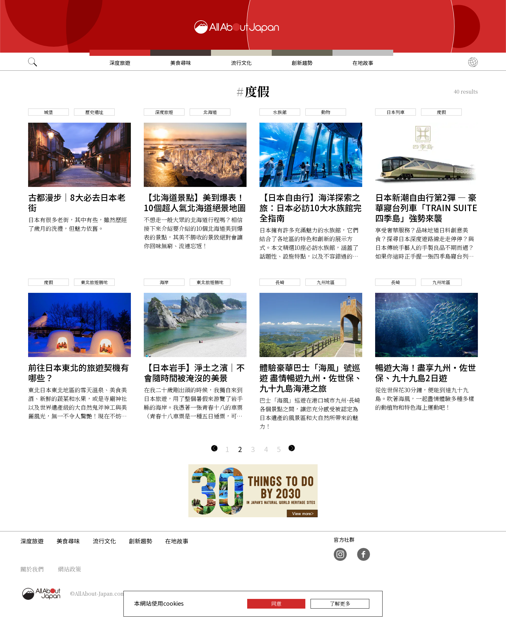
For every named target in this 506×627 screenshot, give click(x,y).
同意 (276, 603)
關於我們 (32, 569)
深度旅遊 (120, 63)
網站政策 (69, 569)
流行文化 (241, 63)
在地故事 (363, 63)
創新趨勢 (302, 63)
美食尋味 (180, 63)
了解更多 (340, 603)
